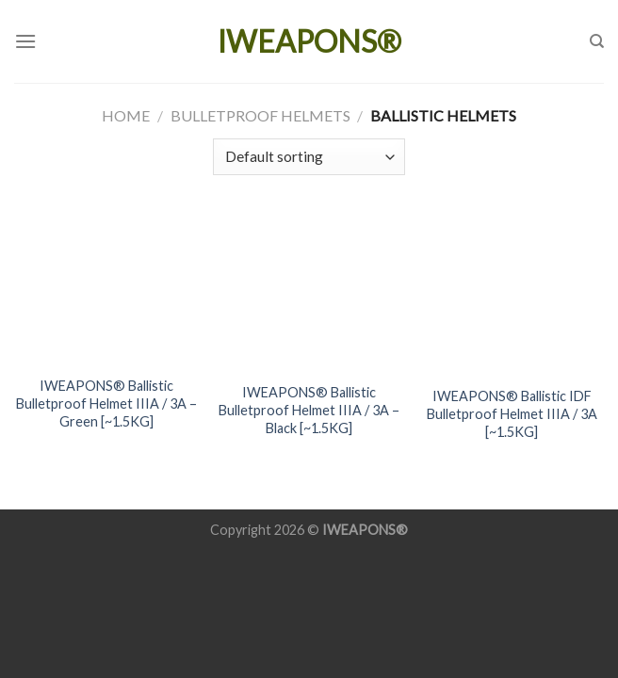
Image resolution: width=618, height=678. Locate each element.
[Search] (597, 41)
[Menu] (25, 41)
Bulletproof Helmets (260, 115)
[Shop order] (308, 156)
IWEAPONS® (309, 41)
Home (126, 115)
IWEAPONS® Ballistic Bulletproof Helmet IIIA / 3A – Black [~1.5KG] (309, 409)
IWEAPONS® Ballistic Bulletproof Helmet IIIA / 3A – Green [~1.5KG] (106, 403)
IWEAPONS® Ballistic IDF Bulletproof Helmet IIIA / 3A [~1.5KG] (512, 413)
